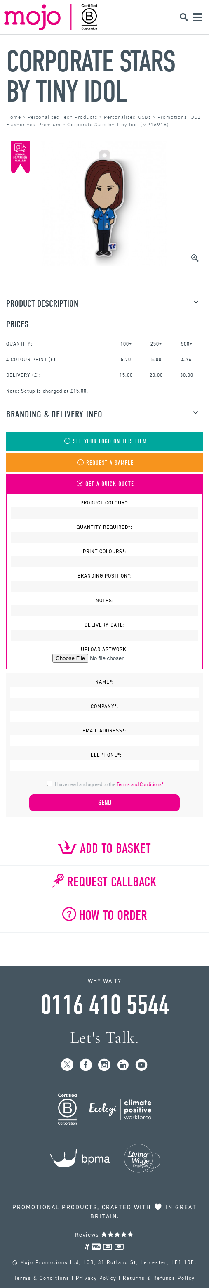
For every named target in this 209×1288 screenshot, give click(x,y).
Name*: (104, 682)
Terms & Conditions (42, 1278)
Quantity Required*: (104, 527)
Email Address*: (104, 730)
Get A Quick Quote (104, 484)
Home (13, 117)
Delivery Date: (105, 625)
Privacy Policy (96, 1278)
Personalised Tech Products (62, 117)
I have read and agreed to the (109, 784)
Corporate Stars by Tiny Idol (90, 76)
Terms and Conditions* (140, 784)
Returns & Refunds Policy (159, 1278)
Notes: (105, 600)
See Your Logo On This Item (105, 441)
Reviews (104, 1235)
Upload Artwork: (104, 649)
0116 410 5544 (104, 1005)
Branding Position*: (104, 576)
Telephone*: (105, 755)
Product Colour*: (104, 503)
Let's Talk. (104, 1038)
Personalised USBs (127, 117)
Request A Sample (105, 462)
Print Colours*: (105, 551)
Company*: (105, 706)
